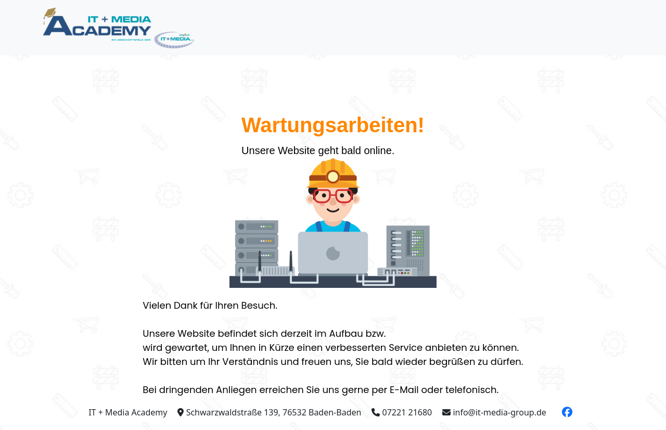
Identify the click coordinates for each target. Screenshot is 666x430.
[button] (567, 412)
